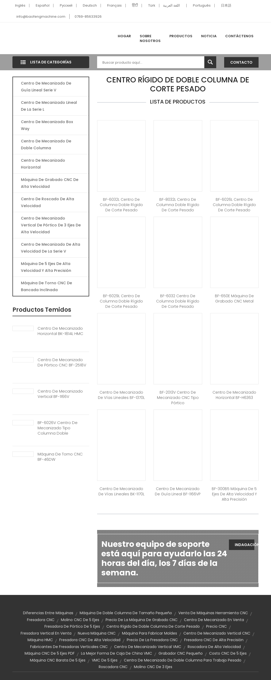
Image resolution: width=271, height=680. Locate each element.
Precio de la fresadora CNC (152, 639)
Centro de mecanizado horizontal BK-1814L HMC (60, 331)
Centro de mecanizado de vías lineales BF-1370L (121, 395)
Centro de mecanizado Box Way (47, 125)
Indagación (244, 544)
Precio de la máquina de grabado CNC (142, 619)
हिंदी (135, 5)
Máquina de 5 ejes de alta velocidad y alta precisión (46, 267)
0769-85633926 (88, 16)
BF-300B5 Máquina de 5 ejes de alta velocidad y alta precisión (234, 494)
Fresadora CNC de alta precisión (213, 639)
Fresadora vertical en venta (46, 633)
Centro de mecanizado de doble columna (46, 144)
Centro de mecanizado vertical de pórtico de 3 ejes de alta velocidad (51, 225)
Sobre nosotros (150, 38)
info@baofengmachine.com (40, 16)
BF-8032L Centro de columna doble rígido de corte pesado (177, 205)
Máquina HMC (40, 639)
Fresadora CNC (41, 619)
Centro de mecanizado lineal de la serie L (49, 106)
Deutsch (90, 5)
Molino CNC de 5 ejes (80, 619)
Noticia (208, 36)
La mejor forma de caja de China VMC (116, 653)
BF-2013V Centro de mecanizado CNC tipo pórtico (178, 398)
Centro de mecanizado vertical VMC (147, 646)
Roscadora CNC (113, 666)
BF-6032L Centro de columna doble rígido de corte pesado (121, 205)
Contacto (241, 62)
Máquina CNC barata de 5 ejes (57, 660)
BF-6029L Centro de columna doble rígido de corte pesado (121, 301)
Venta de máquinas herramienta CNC (213, 613)
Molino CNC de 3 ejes (153, 666)
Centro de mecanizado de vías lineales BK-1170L (121, 491)
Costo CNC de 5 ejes (228, 653)
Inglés (20, 5)
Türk (151, 5)
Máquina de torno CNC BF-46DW (60, 456)
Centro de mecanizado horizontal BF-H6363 (234, 395)
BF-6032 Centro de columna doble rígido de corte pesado (177, 301)
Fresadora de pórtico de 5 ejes (72, 626)
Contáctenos (239, 36)
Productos (180, 36)
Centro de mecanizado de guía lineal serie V (46, 87)
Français (114, 5)
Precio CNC (216, 626)
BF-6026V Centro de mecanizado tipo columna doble (58, 428)
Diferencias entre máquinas (48, 613)
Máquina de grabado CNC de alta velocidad (49, 183)
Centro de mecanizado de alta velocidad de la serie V (50, 248)
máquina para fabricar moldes (149, 633)
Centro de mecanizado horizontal (43, 164)
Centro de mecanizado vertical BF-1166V (60, 394)
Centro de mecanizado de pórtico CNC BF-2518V (62, 362)
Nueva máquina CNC (97, 633)
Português (202, 5)
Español (42, 5)
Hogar (124, 36)
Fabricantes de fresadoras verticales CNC (69, 646)
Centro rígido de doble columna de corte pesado (153, 626)
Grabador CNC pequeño (181, 653)
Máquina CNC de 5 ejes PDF (50, 653)
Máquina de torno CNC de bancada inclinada (46, 286)
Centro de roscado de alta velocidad (47, 202)
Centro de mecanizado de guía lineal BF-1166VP (178, 491)
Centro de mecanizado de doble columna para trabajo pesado (182, 660)
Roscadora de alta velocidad (214, 646)
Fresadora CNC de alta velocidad (89, 639)
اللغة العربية (171, 5)
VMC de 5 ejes (105, 660)
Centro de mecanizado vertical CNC (216, 633)
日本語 (226, 5)
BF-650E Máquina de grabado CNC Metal (234, 298)
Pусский (66, 5)
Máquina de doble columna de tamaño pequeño (126, 613)
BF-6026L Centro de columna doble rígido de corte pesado (234, 205)
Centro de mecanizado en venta (214, 619)
